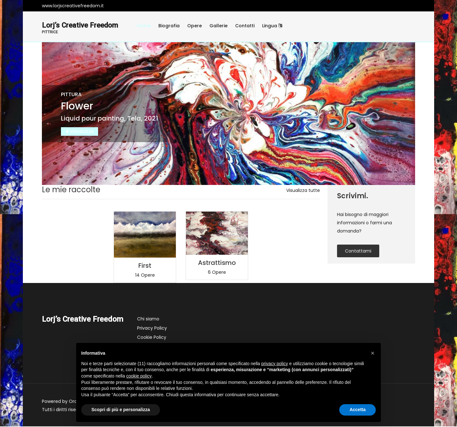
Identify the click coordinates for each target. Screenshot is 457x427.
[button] (373, 353)
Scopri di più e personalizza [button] (120, 409)
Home (144, 26)
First (144, 266)
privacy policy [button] (274, 363)
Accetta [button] (357, 409)
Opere (194, 26)
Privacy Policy (152, 328)
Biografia (169, 26)
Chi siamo (148, 319)
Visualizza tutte (303, 191)
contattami (358, 251)
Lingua (272, 26)
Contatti (245, 26)
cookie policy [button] (139, 375)
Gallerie (218, 26)
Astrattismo (217, 263)
